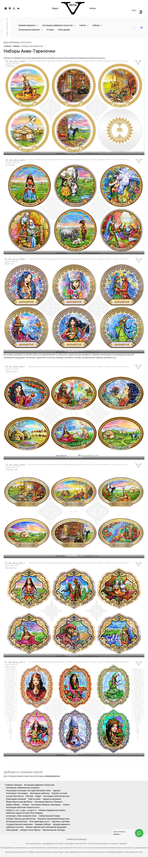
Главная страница (13, 785)
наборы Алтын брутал (30, 830)
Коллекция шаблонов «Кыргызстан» (23, 807)
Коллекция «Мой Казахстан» (56, 796)
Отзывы (25, 804)
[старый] (10, 8)
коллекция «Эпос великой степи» (21, 816)
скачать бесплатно (14, 796)
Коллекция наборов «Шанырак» (46, 804)
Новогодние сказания (16, 799)
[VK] (18, 8)
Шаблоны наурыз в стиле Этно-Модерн (24, 813)
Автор (93, 8)
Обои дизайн (12, 830)
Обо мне (29, 796)
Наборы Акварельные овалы (52, 810)
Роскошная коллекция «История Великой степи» (28, 790)
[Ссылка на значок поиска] (134, 28)
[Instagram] (6, 8)
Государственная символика (19, 824)
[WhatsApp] (14, 8)
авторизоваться (52, 776)
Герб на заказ (34, 799)
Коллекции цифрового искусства (39, 785)
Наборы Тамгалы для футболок (20, 819)
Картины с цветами (61, 821)
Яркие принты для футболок (19, 802)
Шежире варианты (61, 824)
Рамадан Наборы (43, 824)
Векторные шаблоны (40, 793)
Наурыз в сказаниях (52, 799)
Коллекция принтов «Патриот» (48, 802)
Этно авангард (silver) (39, 821)
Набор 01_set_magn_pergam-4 (21, 810)
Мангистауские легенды (54, 830)
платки (66, 804)
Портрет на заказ (59, 793)
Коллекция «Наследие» (17, 793)
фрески (56, 790)
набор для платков (14, 827)
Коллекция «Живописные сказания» (23, 787)
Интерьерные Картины (16, 821)
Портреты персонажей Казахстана (53, 819)
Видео (55, 8)
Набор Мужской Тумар (49, 816)
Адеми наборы (13, 804)
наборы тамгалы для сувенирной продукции (45, 827)
